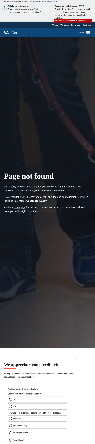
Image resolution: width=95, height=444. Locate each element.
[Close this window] (76, 358)
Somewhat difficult (21, 433)
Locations (75, 25)
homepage (19, 207)
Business (87, 25)
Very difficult (18, 440)
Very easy (17, 418)
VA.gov (54, 25)
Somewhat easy (20, 425)
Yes (14, 399)
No (14, 406)
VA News (64, 25)
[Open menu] (85, 32)
